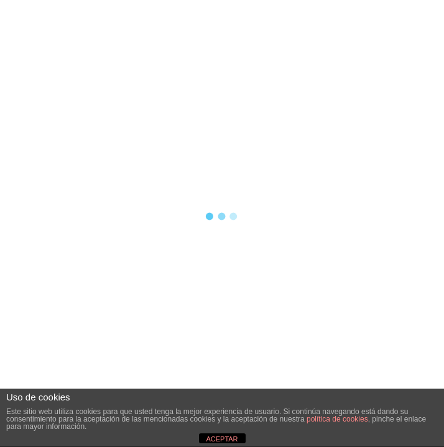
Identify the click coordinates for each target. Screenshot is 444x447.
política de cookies (337, 419)
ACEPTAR (222, 439)
